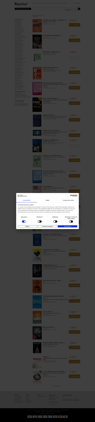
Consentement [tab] (26, 200)
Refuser (27, 226)
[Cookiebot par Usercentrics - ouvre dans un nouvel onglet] (71, 196)
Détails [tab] (47, 200)
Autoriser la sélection (47, 226)
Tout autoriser (67, 226)
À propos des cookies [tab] (68, 200)
